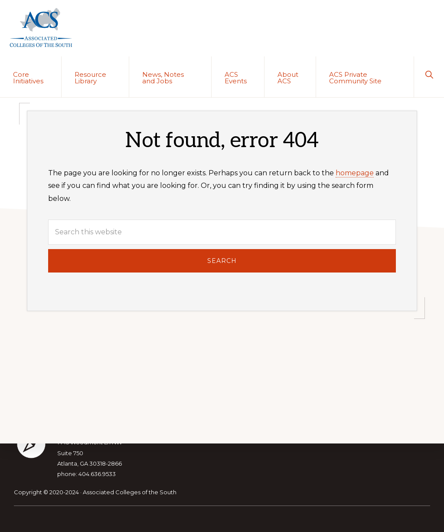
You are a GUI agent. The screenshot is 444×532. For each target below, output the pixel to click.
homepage (355, 173)
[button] (429, 73)
